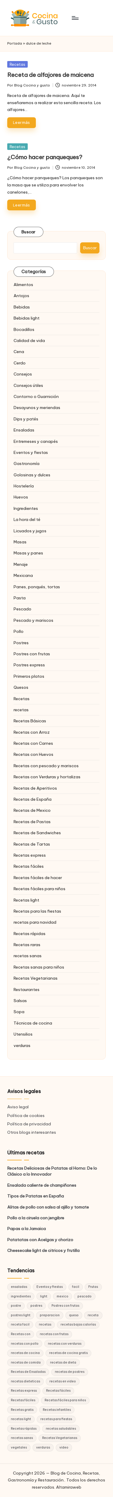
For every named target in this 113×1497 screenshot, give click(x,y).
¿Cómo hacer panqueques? (44, 157)
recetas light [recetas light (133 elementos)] (21, 1419)
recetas (21, 709)
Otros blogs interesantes (31, 1132)
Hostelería (24, 486)
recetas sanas (28, 955)
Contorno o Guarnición (36, 396)
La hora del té (27, 519)
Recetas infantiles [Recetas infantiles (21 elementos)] (57, 1410)
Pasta (20, 598)
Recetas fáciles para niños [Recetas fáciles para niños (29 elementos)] (65, 1400)
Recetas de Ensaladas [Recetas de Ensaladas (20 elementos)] (28, 1372)
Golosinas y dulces (32, 475)
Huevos (21, 497)
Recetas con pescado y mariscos (46, 765)
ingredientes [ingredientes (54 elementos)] (21, 1296)
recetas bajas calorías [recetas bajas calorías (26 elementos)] (78, 1324)
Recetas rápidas (30, 933)
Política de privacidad (29, 1124)
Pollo (19, 631)
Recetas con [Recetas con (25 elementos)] (20, 1334)
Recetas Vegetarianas (36, 978)
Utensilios (23, 1034)
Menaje (21, 564)
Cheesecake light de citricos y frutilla (43, 1250)
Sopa (19, 1011)
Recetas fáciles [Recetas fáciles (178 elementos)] (58, 1391)
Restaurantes (26, 989)
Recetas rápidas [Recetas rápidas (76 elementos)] (23, 1429)
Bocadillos (24, 329)
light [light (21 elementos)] (43, 1296)
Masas (20, 542)
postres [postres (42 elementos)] (36, 1306)
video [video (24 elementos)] (63, 1447)
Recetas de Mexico (32, 810)
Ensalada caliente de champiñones (41, 1185)
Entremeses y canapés (36, 441)
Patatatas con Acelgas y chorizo (40, 1239)
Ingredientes (26, 508)
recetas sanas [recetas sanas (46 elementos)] (22, 1438)
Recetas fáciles (29, 866)
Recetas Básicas (30, 721)
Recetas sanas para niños (39, 967)
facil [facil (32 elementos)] (75, 1287)
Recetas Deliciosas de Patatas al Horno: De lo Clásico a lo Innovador (52, 1171)
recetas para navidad (35, 922)
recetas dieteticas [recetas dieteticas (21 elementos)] (25, 1381)
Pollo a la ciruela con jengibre (35, 1218)
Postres (21, 642)
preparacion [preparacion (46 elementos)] (50, 1315)
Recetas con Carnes (33, 743)
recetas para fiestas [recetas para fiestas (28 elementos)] (56, 1419)
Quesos (21, 687)
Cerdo (20, 363)
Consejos (23, 374)
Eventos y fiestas (31, 452)
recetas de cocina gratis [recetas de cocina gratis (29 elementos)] (68, 1353)
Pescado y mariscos (33, 620)
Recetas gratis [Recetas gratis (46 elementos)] (22, 1410)
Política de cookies (26, 1115)
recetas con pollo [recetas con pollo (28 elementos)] (25, 1344)
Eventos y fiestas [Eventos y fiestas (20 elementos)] (49, 1287)
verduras (22, 1045)
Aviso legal (18, 1107)
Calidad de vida (29, 340)
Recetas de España (33, 799)
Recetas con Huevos (33, 754)
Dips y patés (26, 419)
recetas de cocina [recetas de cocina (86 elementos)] (25, 1353)
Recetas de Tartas (32, 844)
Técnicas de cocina (33, 1023)
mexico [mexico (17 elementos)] (62, 1296)
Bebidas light (26, 318)
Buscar (28, 232)
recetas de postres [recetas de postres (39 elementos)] (69, 1372)
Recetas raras (27, 944)
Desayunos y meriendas (37, 407)
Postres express (29, 665)
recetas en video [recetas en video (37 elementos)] (62, 1381)
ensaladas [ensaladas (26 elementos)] (19, 1287)
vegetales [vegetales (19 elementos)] (19, 1447)
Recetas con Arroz (32, 732)
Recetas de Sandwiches (37, 832)
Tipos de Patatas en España (35, 1196)
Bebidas (22, 307)
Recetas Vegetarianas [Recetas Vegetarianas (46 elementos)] (59, 1438)
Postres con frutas (32, 653)
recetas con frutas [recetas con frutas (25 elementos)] (54, 1334)
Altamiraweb (68, 1487)
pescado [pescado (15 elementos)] (84, 1296)
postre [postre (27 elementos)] (16, 1306)
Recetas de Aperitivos (35, 788)
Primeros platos (29, 676)
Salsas (20, 1000)
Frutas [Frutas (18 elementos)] (93, 1287)
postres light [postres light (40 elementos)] (20, 1315)
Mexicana (23, 575)
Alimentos (23, 284)
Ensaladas (24, 430)
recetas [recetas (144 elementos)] (45, 1324)
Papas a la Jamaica (26, 1228)
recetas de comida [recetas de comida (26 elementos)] (26, 1362)
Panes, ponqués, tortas (37, 586)
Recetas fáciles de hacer (38, 877)
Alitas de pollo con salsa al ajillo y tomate (48, 1207)
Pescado (22, 609)
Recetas (17, 64)
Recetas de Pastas (32, 821)
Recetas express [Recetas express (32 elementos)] (24, 1391)
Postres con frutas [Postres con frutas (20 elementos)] (65, 1306)
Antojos (21, 295)
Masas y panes (28, 553)
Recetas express (30, 855)
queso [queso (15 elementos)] (74, 1315)
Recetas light (26, 900)
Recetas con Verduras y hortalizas (47, 776)
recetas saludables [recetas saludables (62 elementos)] (61, 1429)
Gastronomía (26, 463)
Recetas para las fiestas (37, 911)
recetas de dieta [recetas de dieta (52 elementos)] (63, 1362)
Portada (14, 43)
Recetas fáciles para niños (39, 888)
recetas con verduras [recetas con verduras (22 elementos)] (64, 1344)
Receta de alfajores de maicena (50, 74)
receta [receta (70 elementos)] (93, 1315)
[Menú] (75, 17)
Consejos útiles (28, 385)
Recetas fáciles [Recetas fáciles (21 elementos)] (23, 1400)
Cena (19, 351)
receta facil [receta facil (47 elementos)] (20, 1324)
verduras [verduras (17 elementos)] (43, 1447)
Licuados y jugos (30, 531)
